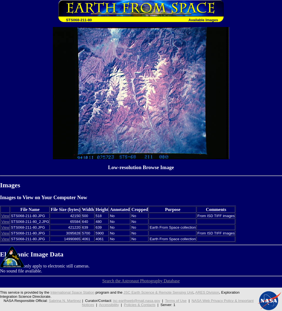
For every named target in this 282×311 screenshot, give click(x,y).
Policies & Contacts (140, 305)
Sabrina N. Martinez (65, 301)
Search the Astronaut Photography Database (141, 280)
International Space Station (72, 292)
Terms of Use (175, 301)
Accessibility (109, 305)
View (5, 216)
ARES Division (207, 292)
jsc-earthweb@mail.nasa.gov (136, 301)
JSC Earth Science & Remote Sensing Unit (158, 292)
